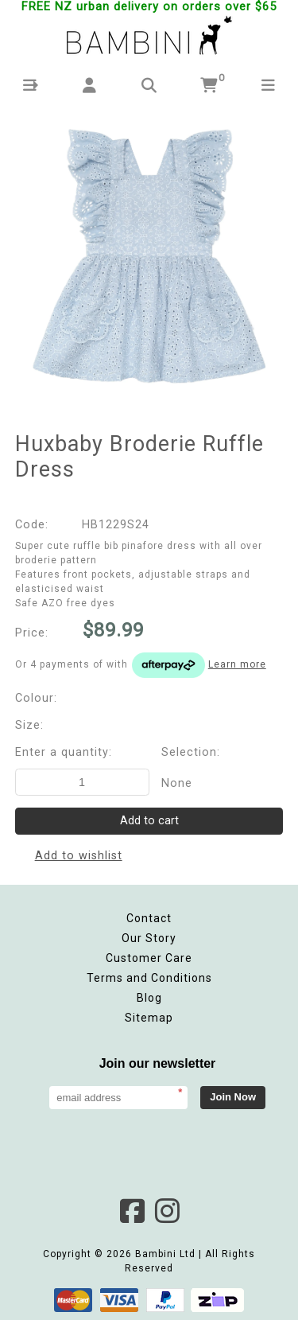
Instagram (167, 1211)
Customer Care (149, 958)
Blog (149, 997)
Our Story (149, 938)
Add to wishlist (78, 855)
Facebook (132, 1211)
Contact (149, 918)
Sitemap (149, 1017)
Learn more (237, 664)
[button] (30, 85)
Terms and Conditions (149, 978)
